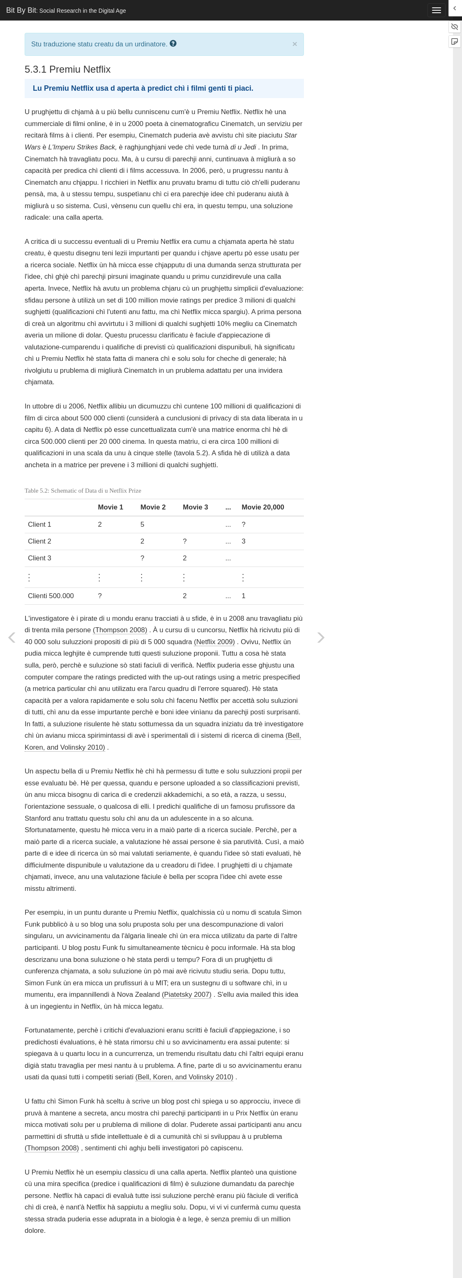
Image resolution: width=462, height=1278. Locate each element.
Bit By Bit (66, 10)
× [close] (294, 43)
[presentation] (29, 576)
